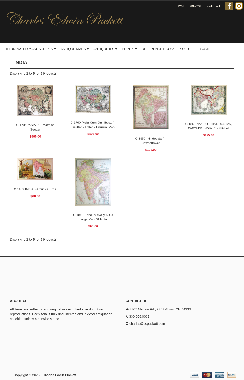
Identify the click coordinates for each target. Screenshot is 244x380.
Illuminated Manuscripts (31, 49)
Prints (129, 49)
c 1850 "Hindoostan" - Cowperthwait (151, 141)
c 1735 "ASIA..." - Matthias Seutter (35, 127)
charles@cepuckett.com (147, 324)
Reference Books (158, 49)
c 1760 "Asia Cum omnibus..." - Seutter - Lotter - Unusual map (93, 125)
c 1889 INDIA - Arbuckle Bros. (35, 189)
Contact (213, 5)
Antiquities (105, 49)
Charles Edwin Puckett (59, 375)
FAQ (181, 5)
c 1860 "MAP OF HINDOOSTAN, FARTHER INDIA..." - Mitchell (208, 126)
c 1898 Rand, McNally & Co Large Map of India (93, 217)
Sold (184, 49)
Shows (195, 5)
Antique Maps (75, 49)
